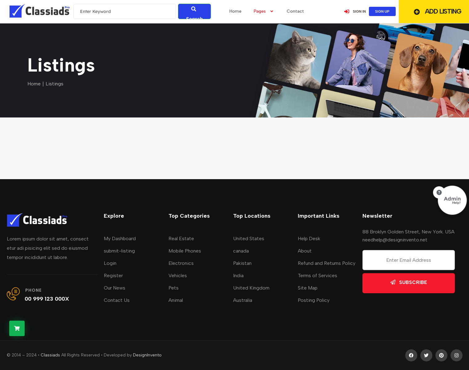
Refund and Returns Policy (326, 263)
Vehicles (177, 275)
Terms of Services (317, 275)
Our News (114, 288)
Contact (295, 11)
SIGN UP (382, 11)
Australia (242, 300)
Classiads (50, 355)
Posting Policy (314, 300)
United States (248, 238)
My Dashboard (120, 238)
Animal (175, 300)
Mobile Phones (184, 251)
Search (194, 12)
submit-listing (119, 251)
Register (113, 275)
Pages (264, 11)
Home (34, 84)
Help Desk (309, 238)
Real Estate (181, 238)
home (235, 11)
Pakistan (242, 263)
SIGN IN (355, 11)
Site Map (307, 288)
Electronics (181, 263)
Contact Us (117, 300)
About (305, 251)
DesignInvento (147, 355)
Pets (173, 288)
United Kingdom (251, 288)
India (238, 275)
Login (110, 263)
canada (241, 251)
